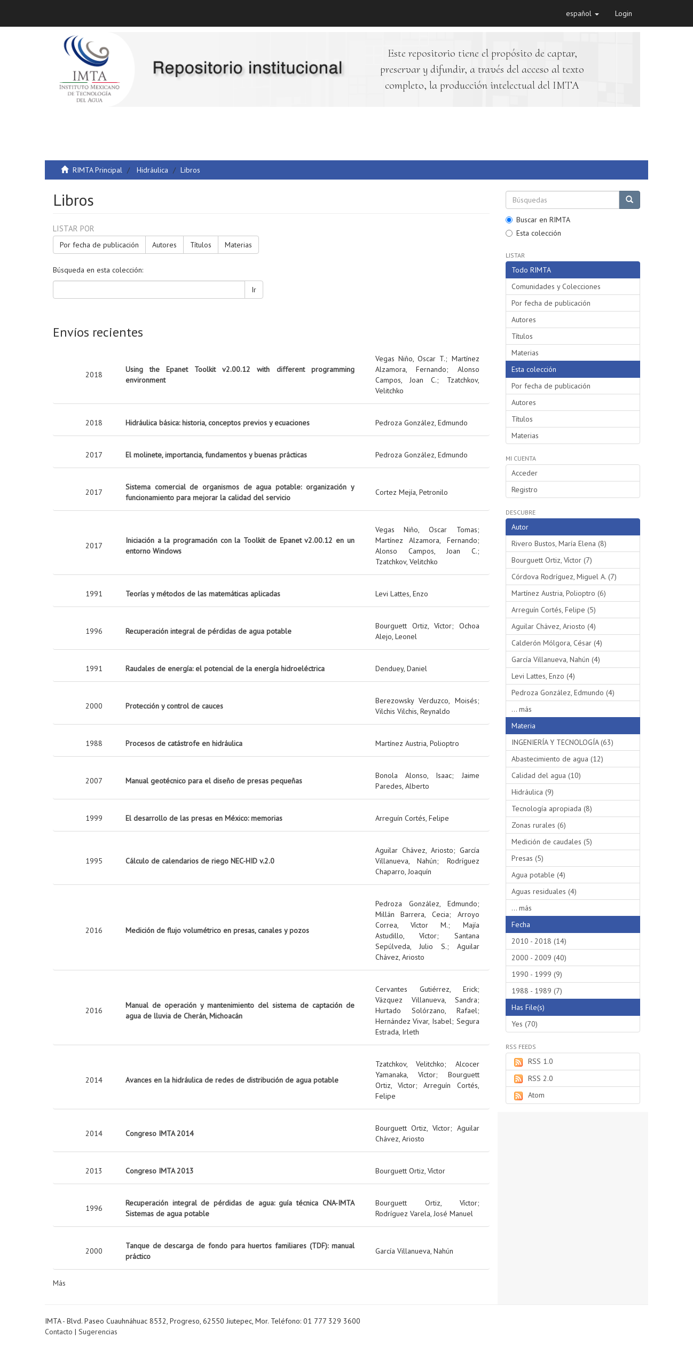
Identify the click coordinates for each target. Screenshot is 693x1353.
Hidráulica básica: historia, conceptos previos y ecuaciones (217, 422)
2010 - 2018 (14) (538, 941)
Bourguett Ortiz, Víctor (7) (551, 560)
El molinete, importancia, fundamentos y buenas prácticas (216, 455)
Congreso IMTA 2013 (159, 1171)
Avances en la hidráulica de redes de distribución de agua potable (231, 1080)
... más (521, 709)
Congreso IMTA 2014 (159, 1133)
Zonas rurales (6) (538, 825)
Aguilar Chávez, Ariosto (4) (553, 626)
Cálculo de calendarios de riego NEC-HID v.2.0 (199, 861)
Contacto (59, 1331)
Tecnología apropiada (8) (551, 808)
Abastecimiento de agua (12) (557, 759)
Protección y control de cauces (174, 706)
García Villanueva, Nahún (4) (555, 659)
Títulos (200, 245)
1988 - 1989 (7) (536, 991)
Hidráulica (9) (532, 792)
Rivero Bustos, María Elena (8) (559, 543)
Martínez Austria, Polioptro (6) (558, 593)
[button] (582, 13)
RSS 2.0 (532, 1079)
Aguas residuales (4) (544, 891)
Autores (164, 245)
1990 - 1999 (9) (536, 974)
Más (59, 1283)
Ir (253, 289)
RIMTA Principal (97, 170)
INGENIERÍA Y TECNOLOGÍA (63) (562, 742)
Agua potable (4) (538, 875)
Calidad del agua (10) (546, 775)
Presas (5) (527, 858)
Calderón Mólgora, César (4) (556, 643)
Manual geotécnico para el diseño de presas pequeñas (213, 781)
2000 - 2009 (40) (538, 957)
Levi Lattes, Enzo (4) (543, 676)
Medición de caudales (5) (551, 841)
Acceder (524, 473)
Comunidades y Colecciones (556, 286)
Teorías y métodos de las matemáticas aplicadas (202, 593)
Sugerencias (97, 1331)
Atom (528, 1095)
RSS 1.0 (532, 1061)
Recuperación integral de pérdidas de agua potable (208, 631)
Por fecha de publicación (99, 245)
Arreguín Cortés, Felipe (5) (553, 610)
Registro (524, 489)
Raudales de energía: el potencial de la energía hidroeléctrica (225, 668)
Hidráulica (152, 170)
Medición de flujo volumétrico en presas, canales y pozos (217, 930)
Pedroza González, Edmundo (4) (563, 692)
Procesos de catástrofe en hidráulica (183, 743)
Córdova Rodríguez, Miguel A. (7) (564, 576)
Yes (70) (524, 1024)
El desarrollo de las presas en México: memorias (203, 818)
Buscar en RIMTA (538, 219)
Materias (238, 245)
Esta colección (533, 233)
